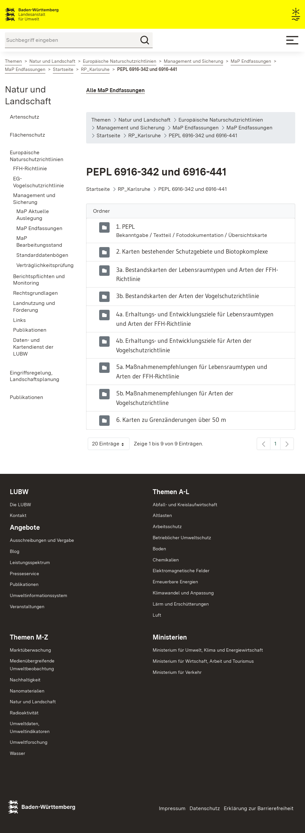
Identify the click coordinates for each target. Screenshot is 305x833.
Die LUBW (20, 504)
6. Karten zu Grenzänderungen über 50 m (171, 420)
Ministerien (170, 637)
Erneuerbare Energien (175, 581)
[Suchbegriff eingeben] (79, 40)
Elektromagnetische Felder (181, 570)
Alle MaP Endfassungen (115, 90)
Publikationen (24, 584)
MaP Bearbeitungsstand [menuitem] (39, 241)
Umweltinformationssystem (38, 595)
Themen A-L (171, 492)
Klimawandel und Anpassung (183, 592)
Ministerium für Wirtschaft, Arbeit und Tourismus (203, 661)
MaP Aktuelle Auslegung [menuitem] (32, 214)
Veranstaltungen (27, 606)
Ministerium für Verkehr (177, 672)
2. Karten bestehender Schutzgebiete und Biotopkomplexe (192, 251)
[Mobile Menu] (292, 40)
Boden (159, 548)
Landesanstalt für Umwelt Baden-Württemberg (43, 14)
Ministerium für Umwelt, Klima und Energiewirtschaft (208, 650)
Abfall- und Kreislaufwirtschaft (185, 504)
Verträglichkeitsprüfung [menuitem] (41, 265)
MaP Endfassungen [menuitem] (39, 228)
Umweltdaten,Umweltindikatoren (30, 727)
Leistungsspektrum (30, 562)
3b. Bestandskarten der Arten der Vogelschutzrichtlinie (187, 296)
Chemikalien (166, 559)
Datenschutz (205, 808)
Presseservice (24, 573)
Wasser (17, 753)
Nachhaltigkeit (25, 679)
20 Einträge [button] (111, 445)
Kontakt (18, 515)
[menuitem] (38, 117)
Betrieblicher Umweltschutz (182, 537)
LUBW (19, 492)
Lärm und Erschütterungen (181, 604)
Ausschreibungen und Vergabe (42, 540)
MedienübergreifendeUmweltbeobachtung (32, 664)
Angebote (25, 527)
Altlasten (162, 515)
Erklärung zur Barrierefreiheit (259, 808)
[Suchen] (145, 40)
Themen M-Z (29, 637)
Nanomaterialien (27, 690)
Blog (14, 551)
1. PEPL (125, 226)
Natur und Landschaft (33, 701)
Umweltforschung (28, 742)
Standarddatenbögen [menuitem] (41, 255)
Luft (157, 615)
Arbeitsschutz (167, 526)
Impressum (172, 808)
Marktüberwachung (30, 650)
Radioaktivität (24, 712)
